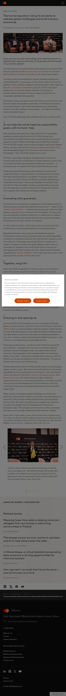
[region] (33, 290)
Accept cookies (41, 301)
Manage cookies (23, 301)
